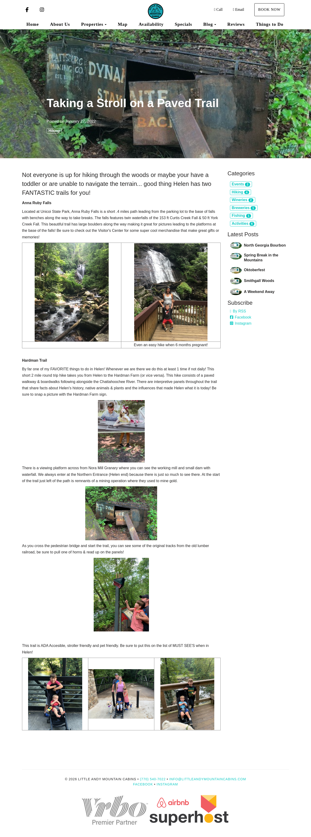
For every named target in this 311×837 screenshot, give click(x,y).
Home (32, 24)
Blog (208, 24)
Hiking (54, 131)
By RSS (238, 311)
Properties (92, 24)
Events (241, 184)
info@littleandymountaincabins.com (207, 779)
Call (218, 9)
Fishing (241, 216)
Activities (243, 223)
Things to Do (270, 24)
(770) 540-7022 (153, 779)
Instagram (241, 323)
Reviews (236, 24)
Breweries (244, 208)
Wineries (242, 200)
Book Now (269, 9)
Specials (183, 24)
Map (122, 24)
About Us (60, 24)
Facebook (240, 317)
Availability (151, 24)
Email (238, 9)
